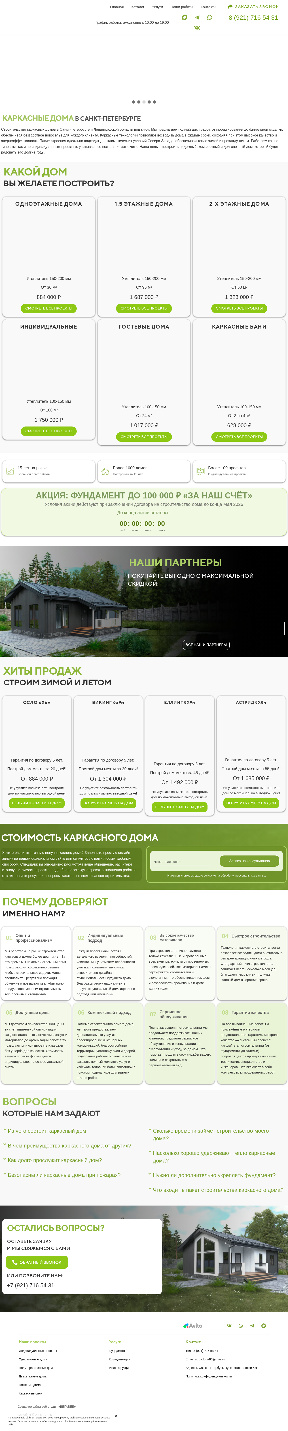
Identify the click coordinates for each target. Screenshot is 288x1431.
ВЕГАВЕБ (67, 1406)
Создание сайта (29, 1406)
